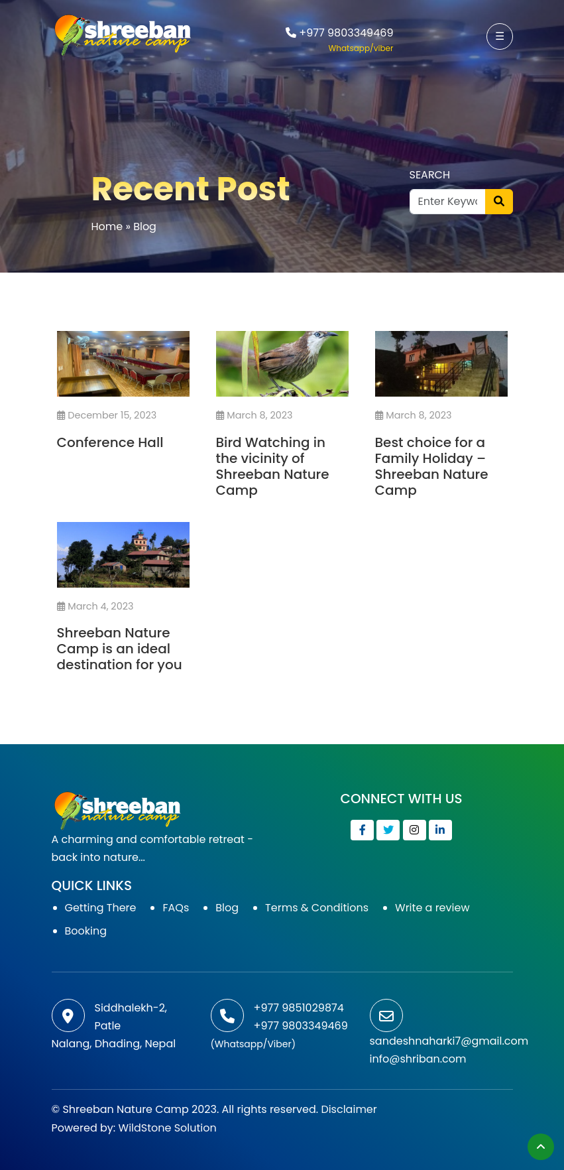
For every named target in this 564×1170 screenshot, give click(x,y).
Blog (227, 907)
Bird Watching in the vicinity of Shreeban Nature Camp (272, 466)
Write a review (432, 907)
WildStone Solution (168, 1128)
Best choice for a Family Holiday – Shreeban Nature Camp (431, 466)
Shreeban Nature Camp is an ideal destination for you (119, 648)
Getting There (101, 907)
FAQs (175, 907)
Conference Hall (110, 442)
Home (107, 226)
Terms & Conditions (316, 907)
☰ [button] (499, 36)
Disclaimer (348, 1109)
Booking (86, 931)
